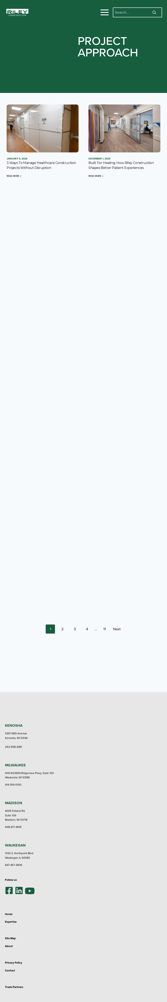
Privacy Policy (13, 963)
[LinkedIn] (19, 890)
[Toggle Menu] (104, 12)
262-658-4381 (13, 747)
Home (8, 914)
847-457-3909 (13, 865)
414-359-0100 (13, 784)
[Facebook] (9, 890)
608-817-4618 (13, 827)
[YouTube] (30, 890)
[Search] (137, 12)
